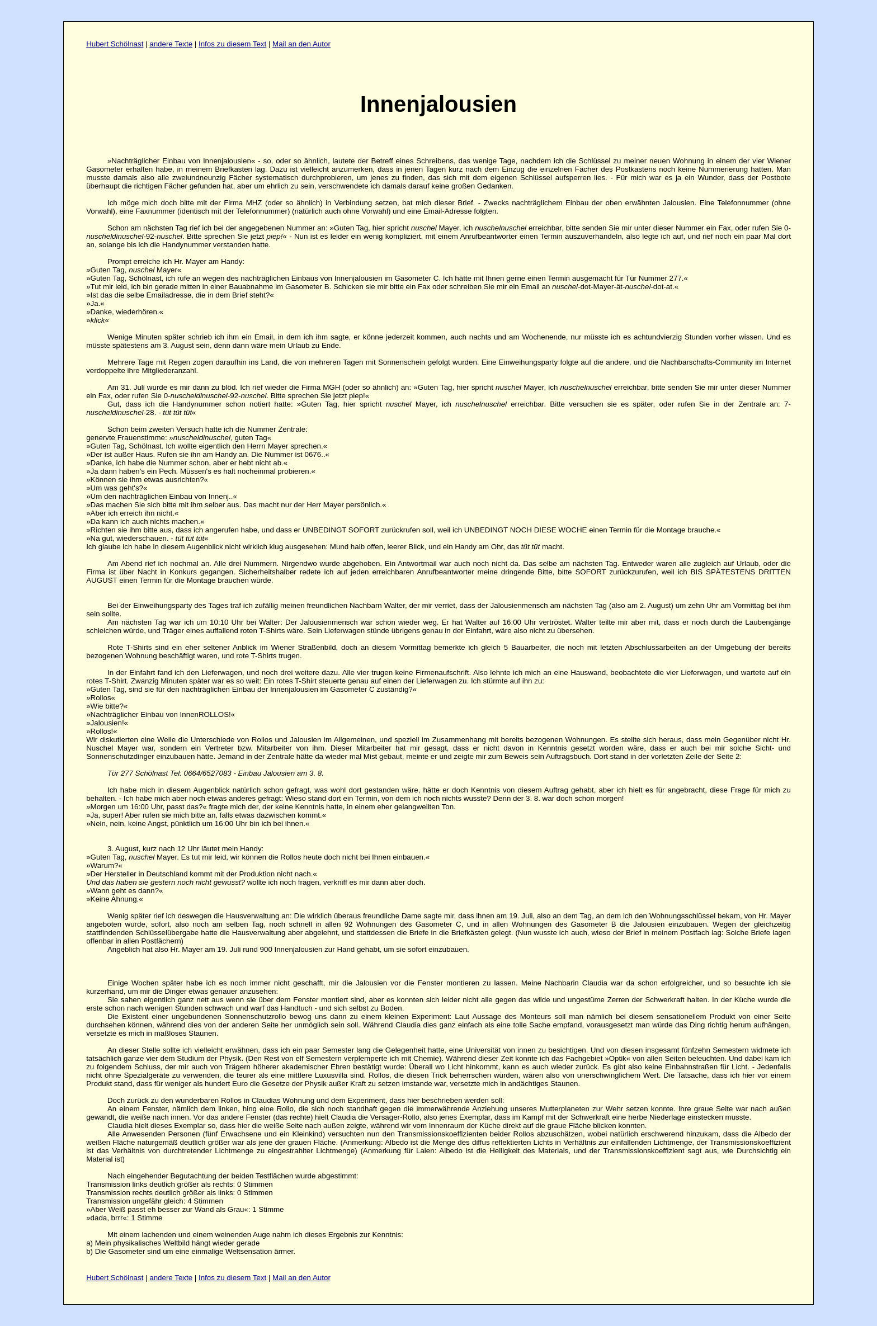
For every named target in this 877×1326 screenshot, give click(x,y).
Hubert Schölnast (114, 44)
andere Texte (170, 44)
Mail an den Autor (301, 44)
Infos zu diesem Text (232, 44)
